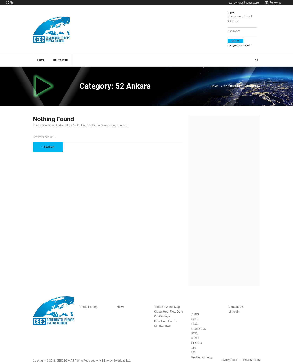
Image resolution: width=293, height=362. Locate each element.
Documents (232, 86)
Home (214, 86)
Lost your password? (239, 45)
